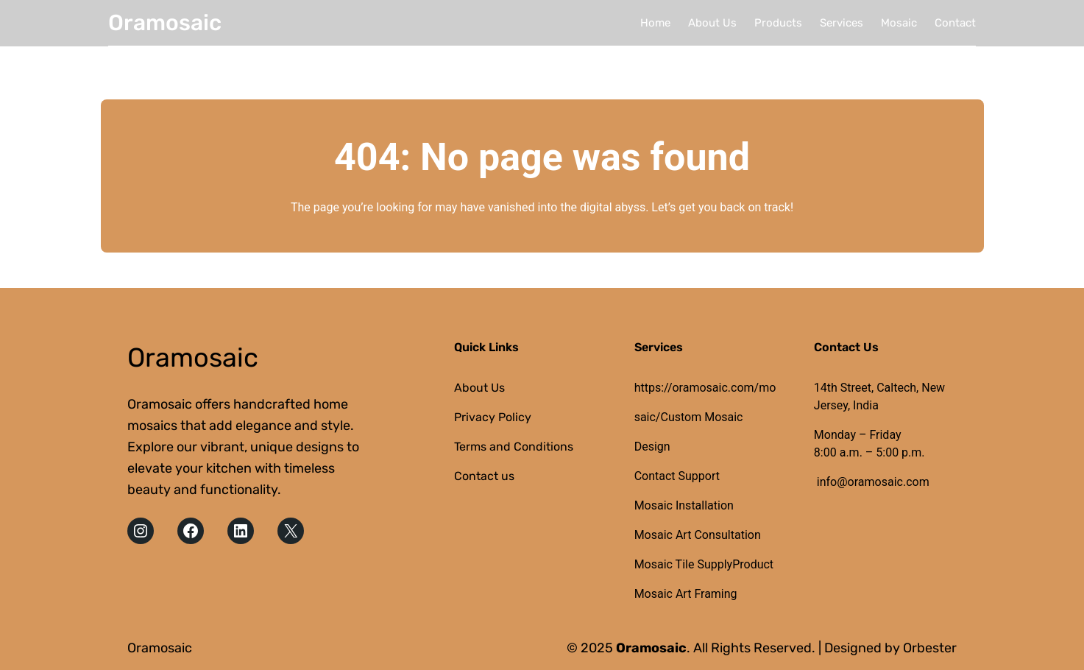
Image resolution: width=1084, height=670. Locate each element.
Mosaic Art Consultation (697, 535)
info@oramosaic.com (873, 482)
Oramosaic (165, 23)
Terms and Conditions (513, 447)
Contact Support (677, 476)
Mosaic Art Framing (685, 594)
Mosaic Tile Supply (683, 564)
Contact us (484, 476)
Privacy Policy (492, 417)
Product (752, 564)
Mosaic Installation (684, 505)
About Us (479, 388)
